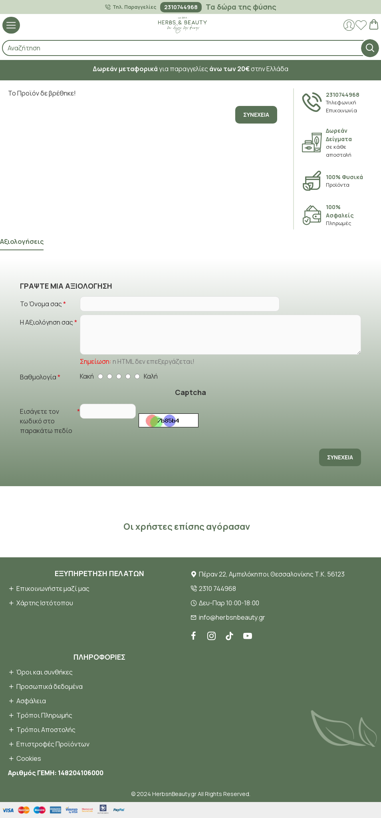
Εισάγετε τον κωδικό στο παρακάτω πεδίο (46, 421)
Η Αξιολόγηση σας (46, 322)
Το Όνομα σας (41, 303)
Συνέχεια (256, 114)
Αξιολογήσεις (22, 241)
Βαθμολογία (38, 377)
